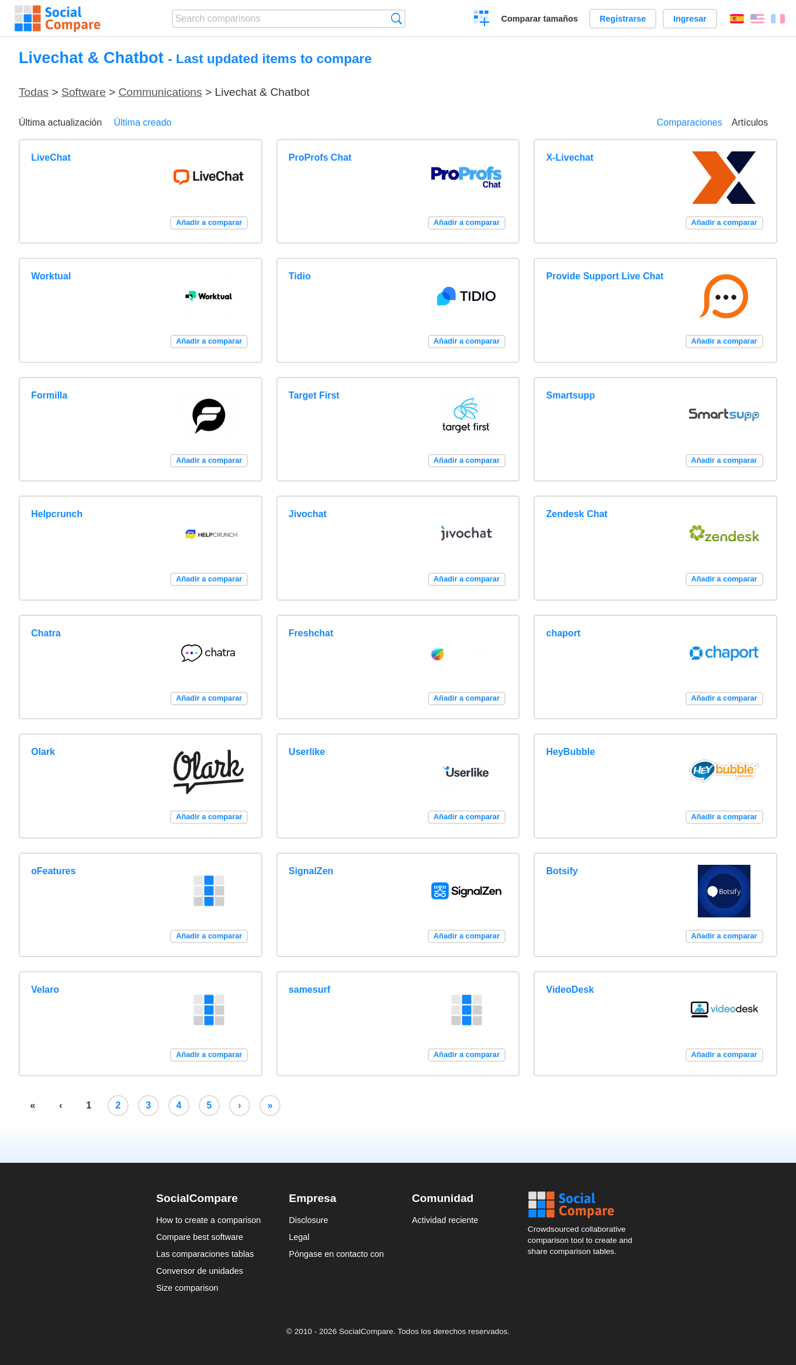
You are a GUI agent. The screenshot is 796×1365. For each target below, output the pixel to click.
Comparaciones (689, 122)
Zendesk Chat (577, 514)
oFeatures (53, 871)
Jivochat (308, 514)
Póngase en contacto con (336, 1254)
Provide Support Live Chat (605, 276)
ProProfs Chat (320, 157)
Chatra (46, 633)
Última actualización (60, 122)
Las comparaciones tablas (205, 1254)
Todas (34, 92)
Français (778, 18)
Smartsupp (571, 395)
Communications (160, 92)
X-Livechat (570, 157)
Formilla (49, 395)
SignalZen (311, 871)
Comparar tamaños (539, 18)
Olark (43, 752)
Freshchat (311, 633)
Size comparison (187, 1288)
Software (83, 92)
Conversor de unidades (199, 1271)
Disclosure (308, 1220)
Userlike (307, 752)
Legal (299, 1237)
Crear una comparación (482, 19)
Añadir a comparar (209, 222)
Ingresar (690, 18)
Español (737, 18)
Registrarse (623, 18)
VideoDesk (570, 990)
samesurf (309, 990)
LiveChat (51, 157)
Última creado (143, 122)
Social (584, 1205)
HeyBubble (571, 752)
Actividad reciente (445, 1220)
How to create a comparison (208, 1220)
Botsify (562, 871)
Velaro (45, 990)
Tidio (300, 276)
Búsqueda (396, 18)
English (757, 18)
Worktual (51, 276)
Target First (314, 395)
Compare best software (199, 1237)
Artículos (750, 122)
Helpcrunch (56, 514)
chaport (563, 633)
